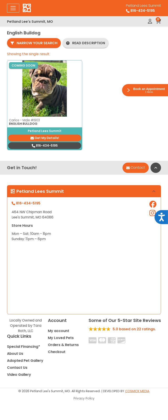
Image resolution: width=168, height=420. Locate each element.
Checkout (56, 351)
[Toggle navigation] (13, 8)
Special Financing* (23, 346)
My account (58, 330)
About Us (15, 353)
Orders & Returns (63, 344)
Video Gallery (19, 374)
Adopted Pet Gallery (25, 360)
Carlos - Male (24, 120)
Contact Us (17, 367)
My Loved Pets (61, 337)
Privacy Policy (84, 398)
